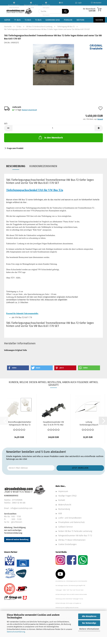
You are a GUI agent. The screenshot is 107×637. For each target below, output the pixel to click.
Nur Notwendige (89, 623)
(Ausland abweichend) (29, 110)
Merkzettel (96, 3)
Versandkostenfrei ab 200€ (31, 3)
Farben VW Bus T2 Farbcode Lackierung (75, 531)
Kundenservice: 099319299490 (14, 3)
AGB (60, 513)
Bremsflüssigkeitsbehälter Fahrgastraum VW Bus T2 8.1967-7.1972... (19, 423)
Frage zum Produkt (15, 148)
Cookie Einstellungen (67, 544)
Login (78, 3)
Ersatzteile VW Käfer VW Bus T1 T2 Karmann (46, 3)
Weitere (80, 20)
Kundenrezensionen (43, 166)
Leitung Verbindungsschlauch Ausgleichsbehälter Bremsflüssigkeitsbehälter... (89, 423)
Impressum (63, 491)
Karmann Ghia (53, 20)
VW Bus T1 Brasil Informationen (71, 540)
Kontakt (61, 500)
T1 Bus (17, 20)
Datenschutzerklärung (16, 632)
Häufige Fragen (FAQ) (67, 496)
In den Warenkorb (50, 137)
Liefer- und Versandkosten (69, 518)
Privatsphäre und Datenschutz (71, 522)
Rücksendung (64, 509)
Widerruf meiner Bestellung (17, 539)
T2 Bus (28, 20)
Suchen (99, 20)
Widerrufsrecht (64, 505)
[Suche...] (65, 11)
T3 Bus (38, 20)
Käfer (7, 20)
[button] (8, 128)
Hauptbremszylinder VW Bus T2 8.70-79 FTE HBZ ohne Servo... (53, 423)
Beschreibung (15, 166)
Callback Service (65, 527)
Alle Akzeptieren (89, 616)
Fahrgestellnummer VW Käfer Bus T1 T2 (75, 535)
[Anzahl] (53, 128)
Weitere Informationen (89, 629)
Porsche (68, 20)
